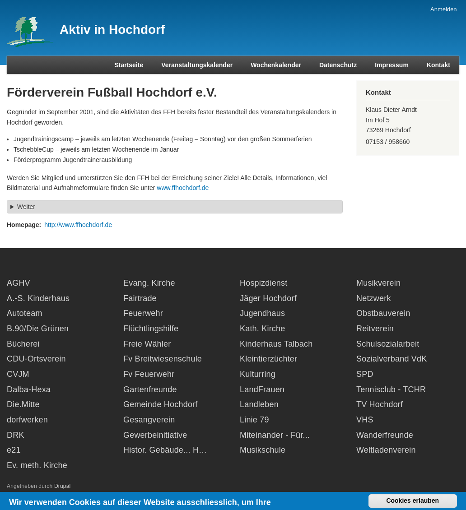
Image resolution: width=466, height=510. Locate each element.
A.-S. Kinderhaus (38, 298)
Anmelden (443, 9)
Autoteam (24, 313)
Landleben (259, 404)
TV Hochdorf (379, 404)
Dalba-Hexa (29, 389)
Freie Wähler (147, 343)
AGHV (18, 282)
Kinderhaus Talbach (276, 343)
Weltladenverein (386, 449)
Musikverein (378, 282)
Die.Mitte (23, 404)
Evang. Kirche (149, 282)
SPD (364, 374)
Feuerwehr (143, 313)
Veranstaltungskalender (197, 65)
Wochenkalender (276, 65)
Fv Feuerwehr (148, 374)
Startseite (128, 65)
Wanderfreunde (384, 435)
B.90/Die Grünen (38, 328)
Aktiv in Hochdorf (112, 30)
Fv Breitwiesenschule (162, 358)
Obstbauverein (383, 313)
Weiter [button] (26, 206)
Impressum (392, 65)
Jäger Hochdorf (268, 298)
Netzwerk (373, 298)
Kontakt (438, 65)
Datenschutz (338, 65)
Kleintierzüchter (268, 358)
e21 (14, 449)
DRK (15, 435)
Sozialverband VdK (391, 358)
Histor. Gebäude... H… (165, 449)
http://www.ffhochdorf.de (78, 224)
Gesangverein (149, 419)
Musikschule (262, 449)
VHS (364, 419)
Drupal (62, 486)
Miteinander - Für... (275, 435)
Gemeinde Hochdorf (160, 404)
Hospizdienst (263, 282)
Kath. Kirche (262, 328)
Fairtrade (140, 298)
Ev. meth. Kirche (37, 465)
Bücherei (23, 343)
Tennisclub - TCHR (391, 389)
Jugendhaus (262, 313)
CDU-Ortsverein (36, 358)
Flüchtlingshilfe (150, 328)
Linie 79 (254, 419)
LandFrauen (262, 389)
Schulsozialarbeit (387, 343)
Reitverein (375, 328)
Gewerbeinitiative (155, 435)
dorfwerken (27, 419)
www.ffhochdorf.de (183, 187)
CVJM (18, 374)
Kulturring (257, 374)
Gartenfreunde (150, 389)
